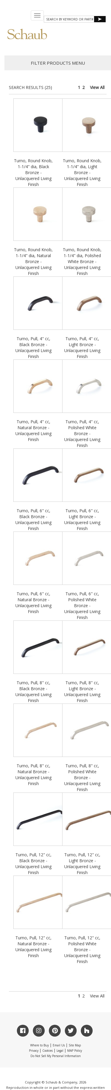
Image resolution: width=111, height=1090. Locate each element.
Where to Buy (39, 1045)
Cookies (47, 1050)
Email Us (59, 1045)
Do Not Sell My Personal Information (55, 1056)
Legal (60, 1050)
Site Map (75, 1045)
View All (97, 87)
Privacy (33, 1050)
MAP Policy (74, 1050)
